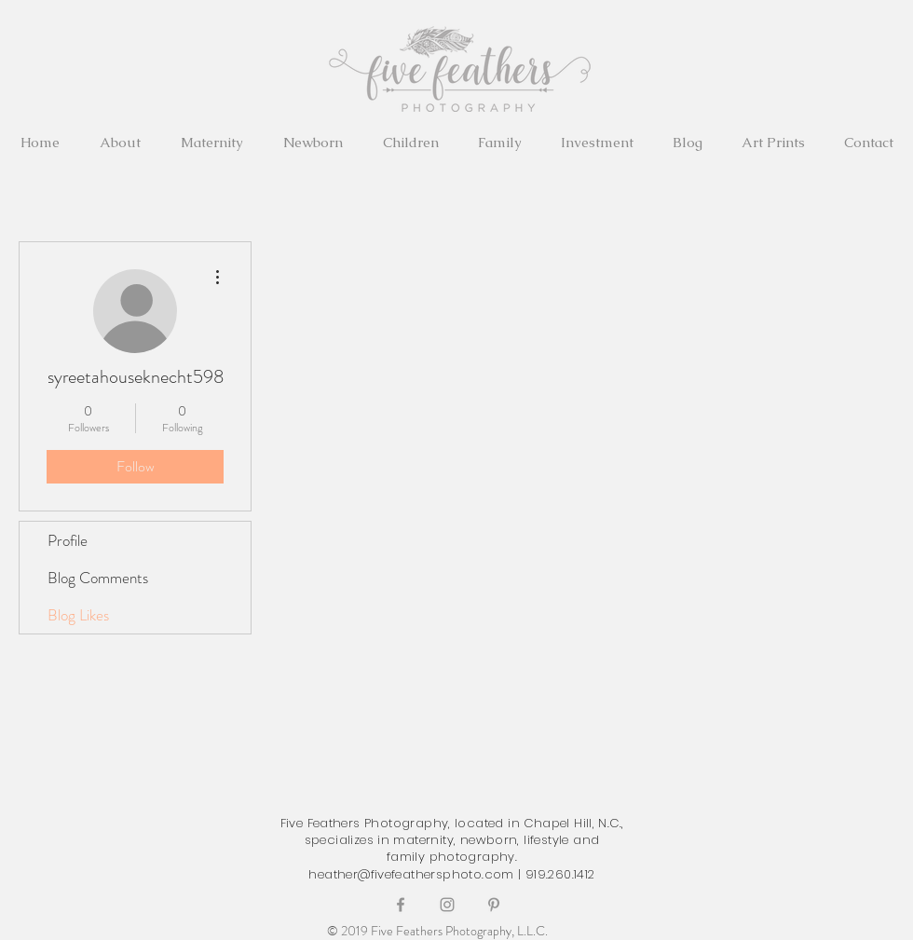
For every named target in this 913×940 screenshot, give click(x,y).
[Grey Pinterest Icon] (493, 904)
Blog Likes (78, 615)
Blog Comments (98, 577)
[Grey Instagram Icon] (447, 904)
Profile (68, 540)
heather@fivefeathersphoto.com (410, 874)
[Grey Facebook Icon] (400, 904)
